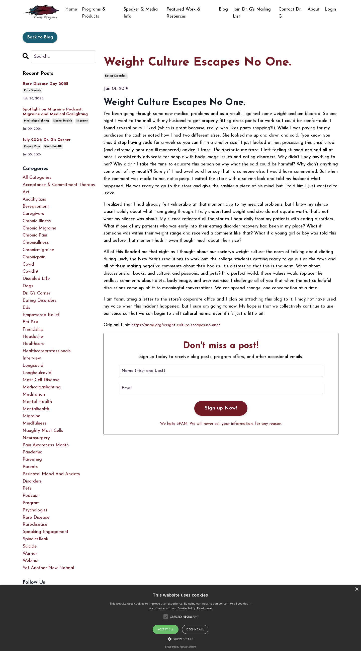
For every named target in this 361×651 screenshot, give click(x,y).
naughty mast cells (43, 430)
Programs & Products (94, 13)
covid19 (30, 271)
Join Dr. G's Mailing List (253, 13)
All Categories (37, 177)
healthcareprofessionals (47, 351)
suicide (30, 546)
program (31, 503)
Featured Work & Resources (184, 13)
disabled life (36, 279)
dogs (28, 286)
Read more (204, 608)
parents (30, 466)
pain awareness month (46, 445)
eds (26, 308)
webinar (31, 561)
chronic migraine (39, 228)
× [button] (356, 589)
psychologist (35, 510)
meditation (34, 394)
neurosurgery (36, 438)
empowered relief (41, 315)
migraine (82, 121)
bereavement (36, 206)
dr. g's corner (36, 293)
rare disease (32, 90)
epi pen (30, 322)
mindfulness (35, 423)
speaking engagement (45, 531)
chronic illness (37, 221)
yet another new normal (48, 568)
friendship (33, 329)
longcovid (33, 365)
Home (71, 9)
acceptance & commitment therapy (59, 185)
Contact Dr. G (290, 13)
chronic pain (32, 146)
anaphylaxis (34, 199)
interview (32, 358)
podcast (31, 495)
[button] (180, 638)
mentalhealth (53, 146)
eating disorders (116, 76)
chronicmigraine (38, 250)
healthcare (34, 344)
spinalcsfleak (35, 539)
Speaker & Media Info (141, 13)
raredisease (35, 524)
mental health (62, 121)
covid (28, 264)
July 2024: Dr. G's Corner (47, 140)
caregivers (33, 213)
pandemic (32, 452)
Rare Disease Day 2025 (45, 84)
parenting (32, 459)
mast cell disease (41, 380)
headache (33, 336)
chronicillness (36, 243)
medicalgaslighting (36, 121)
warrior (30, 553)
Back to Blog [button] (40, 37)
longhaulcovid (37, 373)
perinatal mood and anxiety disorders (51, 478)
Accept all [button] (165, 629)
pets (27, 488)
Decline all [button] (195, 629)
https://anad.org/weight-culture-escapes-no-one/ (179, 325)
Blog (224, 9)
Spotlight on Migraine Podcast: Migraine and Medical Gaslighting (55, 111)
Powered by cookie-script (180, 647)
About (313, 9)
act (26, 192)
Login (330, 9)
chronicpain (34, 257)
